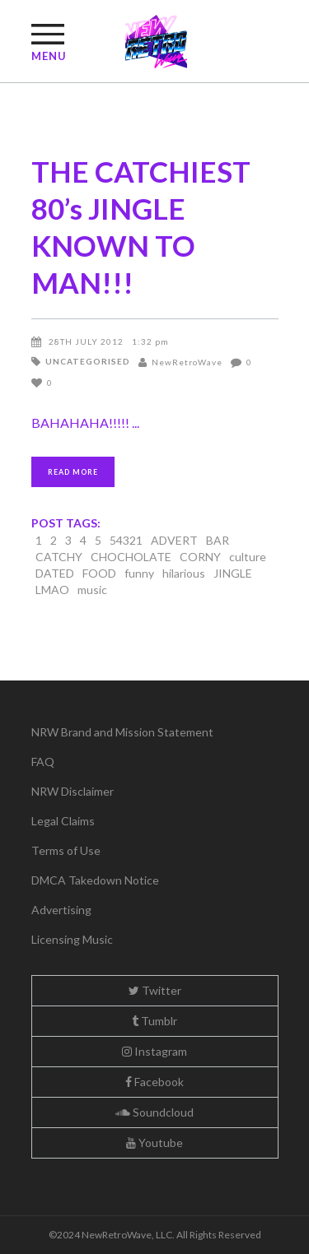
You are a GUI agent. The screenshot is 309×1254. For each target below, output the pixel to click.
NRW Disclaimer (72, 791)
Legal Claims (63, 821)
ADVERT (174, 540)
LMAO (52, 590)
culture (247, 557)
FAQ (42, 762)
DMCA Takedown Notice (95, 880)
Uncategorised (87, 361)
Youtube (154, 1143)
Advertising (61, 910)
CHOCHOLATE (131, 557)
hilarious (183, 573)
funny (139, 573)
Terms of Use (66, 850)
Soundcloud (154, 1112)
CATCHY (58, 557)
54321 (126, 540)
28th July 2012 (86, 341)
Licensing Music (72, 939)
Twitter (155, 990)
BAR (217, 540)
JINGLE (232, 573)
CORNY (200, 557)
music (92, 590)
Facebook (154, 1082)
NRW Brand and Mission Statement (122, 732)
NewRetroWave (187, 362)
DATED (54, 573)
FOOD (99, 573)
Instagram (154, 1051)
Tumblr (154, 1021)
